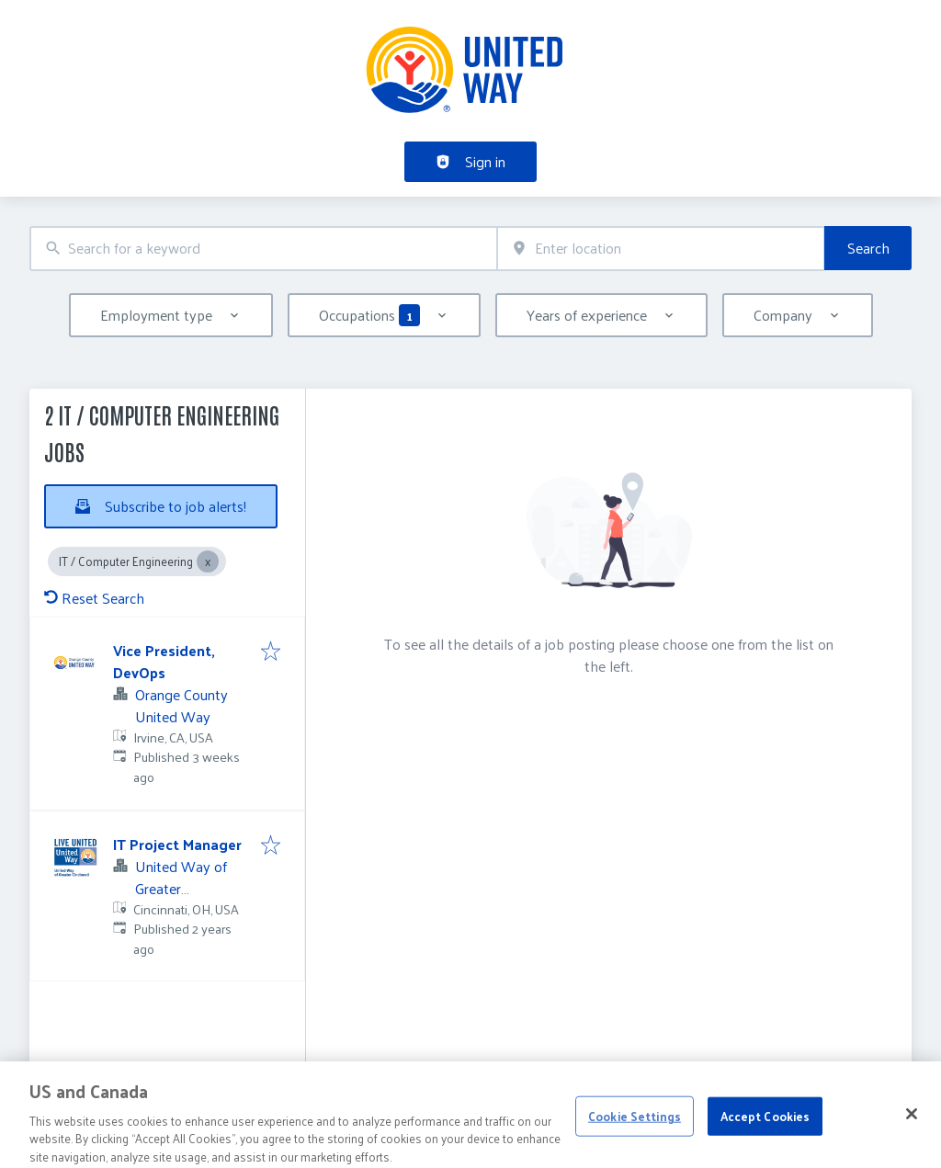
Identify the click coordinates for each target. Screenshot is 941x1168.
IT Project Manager (177, 844)
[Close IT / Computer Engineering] (208, 561)
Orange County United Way (181, 705)
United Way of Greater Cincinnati (181, 888)
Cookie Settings (634, 1131)
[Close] (911, 1130)
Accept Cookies (765, 1131)
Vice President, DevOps (164, 661)
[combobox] (263, 248)
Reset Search (94, 597)
